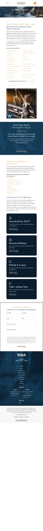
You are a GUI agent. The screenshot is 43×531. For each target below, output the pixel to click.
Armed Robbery (11, 53)
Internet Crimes (26, 68)
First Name (9, 312)
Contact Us (21, 14)
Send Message (21, 346)
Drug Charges (11, 62)
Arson (9, 55)
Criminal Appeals (11, 59)
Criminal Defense (21, 375)
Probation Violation (27, 70)
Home (21, 368)
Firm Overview (21, 370)
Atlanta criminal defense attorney (13, 40)
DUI (24, 62)
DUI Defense (21, 377)
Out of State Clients (12, 191)
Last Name (24, 312)
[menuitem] (16, 417)
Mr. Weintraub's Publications (14, 184)
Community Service (12, 189)
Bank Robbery (11, 57)
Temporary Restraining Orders (29, 74)
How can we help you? (11, 329)
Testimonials (21, 379)
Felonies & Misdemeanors (13, 66)
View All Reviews (21, 151)
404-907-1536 (21, 360)
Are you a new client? (11, 324)
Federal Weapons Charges (29, 64)
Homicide (10, 68)
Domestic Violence (27, 59)
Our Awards (10, 179)
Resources (10, 187)
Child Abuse (25, 57)
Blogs (9, 185)
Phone (8, 318)
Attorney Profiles (21, 373)
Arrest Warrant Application (29, 53)
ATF (24, 55)
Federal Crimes (11, 64)
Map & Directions (15, 395)
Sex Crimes (10, 74)
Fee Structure (11, 192)
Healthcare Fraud (27, 66)
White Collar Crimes (27, 77)
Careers (9, 194)
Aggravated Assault (12, 51)
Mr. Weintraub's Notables (13, 180)
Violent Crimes (11, 77)
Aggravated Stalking (27, 51)
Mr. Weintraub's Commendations (15, 182)
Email (23, 318)
